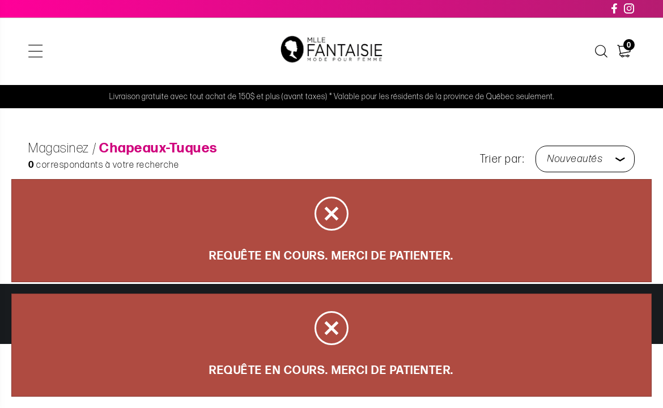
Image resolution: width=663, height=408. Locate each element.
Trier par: (502, 159)
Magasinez (59, 148)
